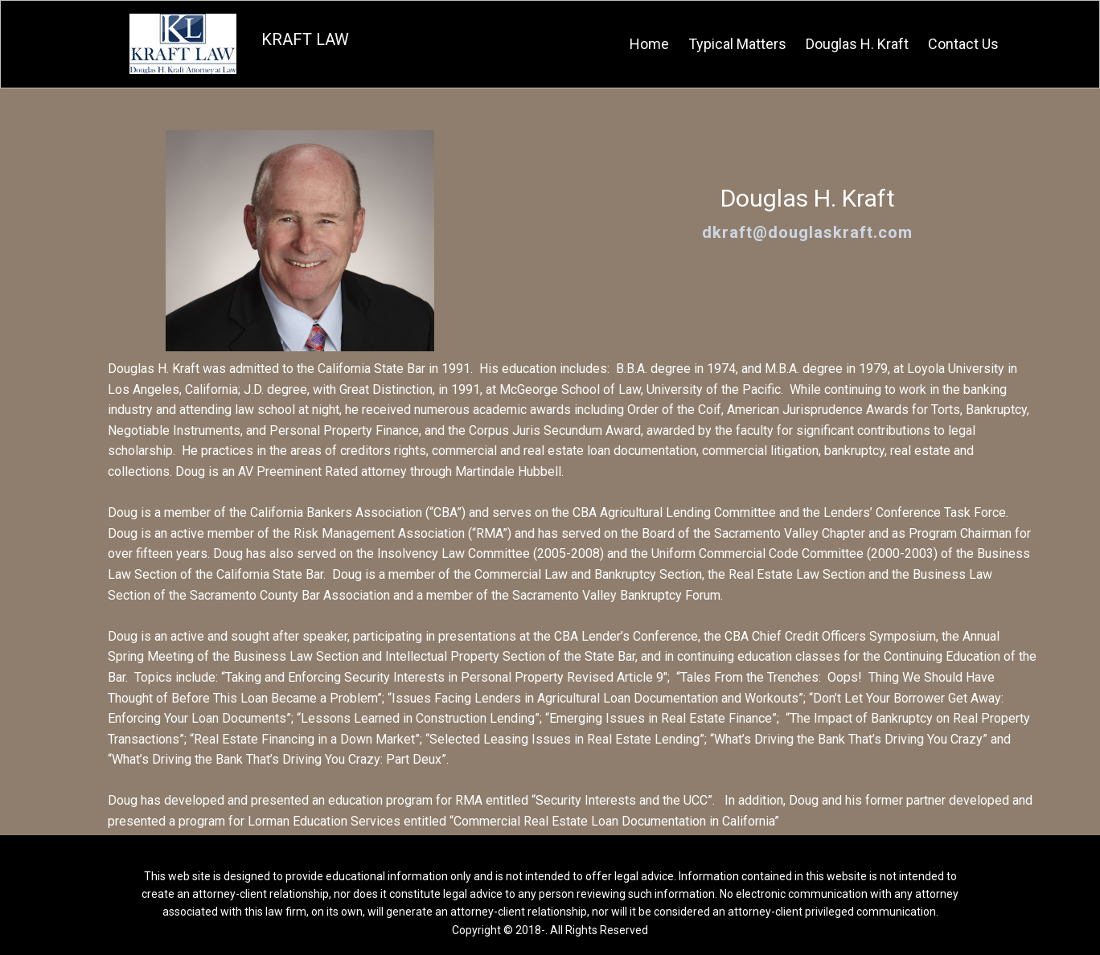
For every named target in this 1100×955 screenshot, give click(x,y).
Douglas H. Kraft (857, 43)
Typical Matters (737, 43)
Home (649, 43)
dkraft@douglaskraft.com (807, 232)
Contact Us (963, 43)
